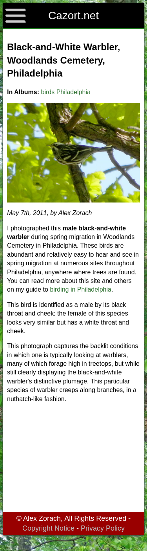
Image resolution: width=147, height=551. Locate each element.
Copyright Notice (48, 528)
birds (48, 92)
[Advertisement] (73, 459)
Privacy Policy (103, 528)
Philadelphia (73, 92)
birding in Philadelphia (80, 289)
